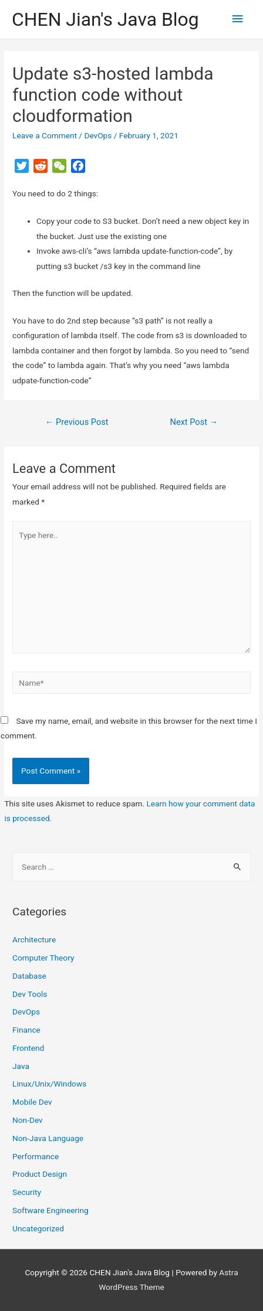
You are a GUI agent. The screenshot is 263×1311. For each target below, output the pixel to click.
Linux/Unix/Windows (49, 1083)
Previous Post (77, 422)
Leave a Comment (44, 135)
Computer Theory (43, 957)
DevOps (98, 135)
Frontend (28, 1048)
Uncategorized (38, 1228)
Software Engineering (50, 1210)
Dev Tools (29, 994)
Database (29, 975)
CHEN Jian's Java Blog (105, 19)
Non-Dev (27, 1120)
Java (20, 1066)
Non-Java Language (47, 1138)
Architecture (34, 939)
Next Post (194, 422)
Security (26, 1192)
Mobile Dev (32, 1101)
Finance (26, 1029)
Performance (35, 1156)
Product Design (39, 1174)
